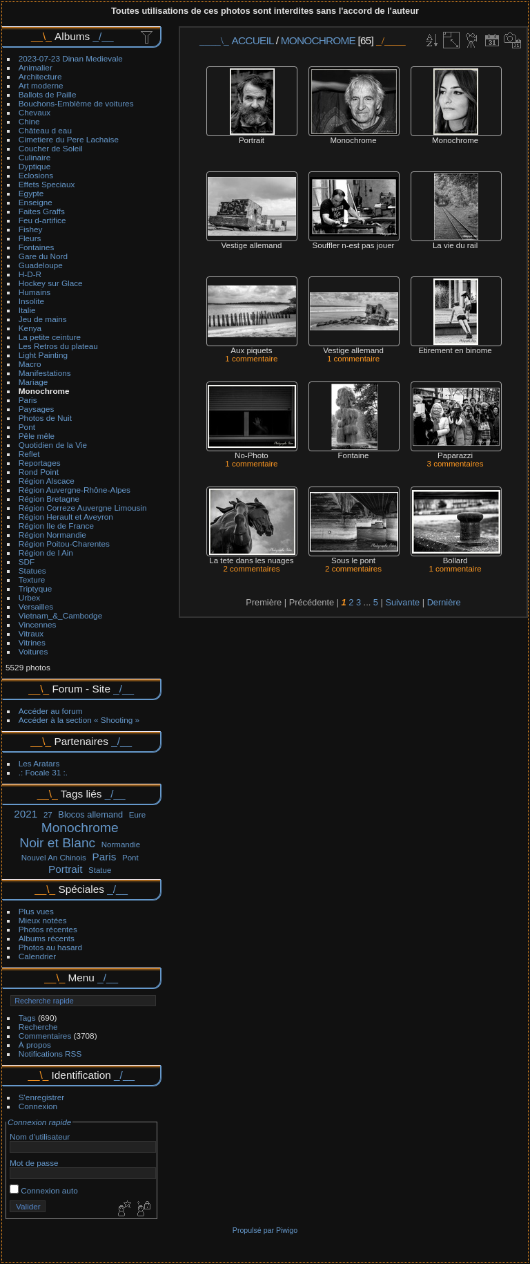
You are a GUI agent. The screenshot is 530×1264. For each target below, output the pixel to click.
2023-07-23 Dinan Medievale (71, 58)
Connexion (38, 1106)
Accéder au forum (51, 710)
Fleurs (30, 238)
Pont (27, 426)
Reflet (29, 453)
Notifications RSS (50, 1053)
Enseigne (35, 202)
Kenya (30, 327)
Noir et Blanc (57, 843)
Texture (32, 579)
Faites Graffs (42, 211)
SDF (27, 561)
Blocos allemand (90, 814)
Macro (30, 363)
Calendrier (37, 956)
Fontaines (37, 247)
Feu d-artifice (42, 220)
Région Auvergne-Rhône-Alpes (74, 489)
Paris (28, 399)
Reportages (40, 462)
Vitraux (31, 633)
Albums (72, 36)
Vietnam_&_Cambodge (60, 615)
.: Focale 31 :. (43, 772)
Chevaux (34, 112)
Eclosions (36, 175)
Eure (137, 815)
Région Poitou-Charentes (64, 543)
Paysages (37, 408)
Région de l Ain (46, 552)
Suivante (402, 602)
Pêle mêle (37, 435)
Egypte (31, 193)
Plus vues (36, 911)
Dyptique (34, 166)
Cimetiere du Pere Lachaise (69, 139)
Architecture (40, 76)
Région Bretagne (49, 498)
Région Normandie (52, 534)
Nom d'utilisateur (40, 1136)
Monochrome (44, 390)
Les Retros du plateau (58, 345)
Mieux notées (43, 920)
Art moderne (41, 85)
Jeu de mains (43, 318)
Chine (29, 121)
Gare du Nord (43, 256)
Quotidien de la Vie (53, 444)
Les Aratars (39, 763)
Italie (27, 309)
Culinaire (34, 157)
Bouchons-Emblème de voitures (76, 103)
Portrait (65, 869)
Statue (99, 870)
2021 (25, 814)
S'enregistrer (41, 1097)
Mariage (33, 381)
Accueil (253, 40)
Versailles (36, 606)
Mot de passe (34, 1162)
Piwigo (286, 1230)
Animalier (35, 67)
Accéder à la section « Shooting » (79, 719)
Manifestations (45, 372)
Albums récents (47, 938)
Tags (27, 1017)
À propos (35, 1044)
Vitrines (32, 642)
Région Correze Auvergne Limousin (83, 507)
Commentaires (45, 1035)
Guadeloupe (41, 265)
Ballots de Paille (48, 94)
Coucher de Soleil (51, 148)
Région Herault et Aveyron (66, 516)
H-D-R (30, 274)
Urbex (29, 597)
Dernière (444, 602)
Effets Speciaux (47, 184)
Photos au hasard (50, 947)
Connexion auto (44, 1190)
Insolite (31, 300)
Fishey (31, 229)
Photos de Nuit (45, 417)
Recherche (38, 1026)
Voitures (33, 651)
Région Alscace (47, 480)
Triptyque (35, 588)
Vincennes (38, 624)
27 (47, 815)
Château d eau (45, 130)
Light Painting (43, 354)
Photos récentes (48, 929)
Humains (34, 291)
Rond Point (39, 471)
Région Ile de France (56, 525)
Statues (32, 570)
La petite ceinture (50, 336)
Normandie (120, 844)
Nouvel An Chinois (53, 857)
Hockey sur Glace (51, 283)
